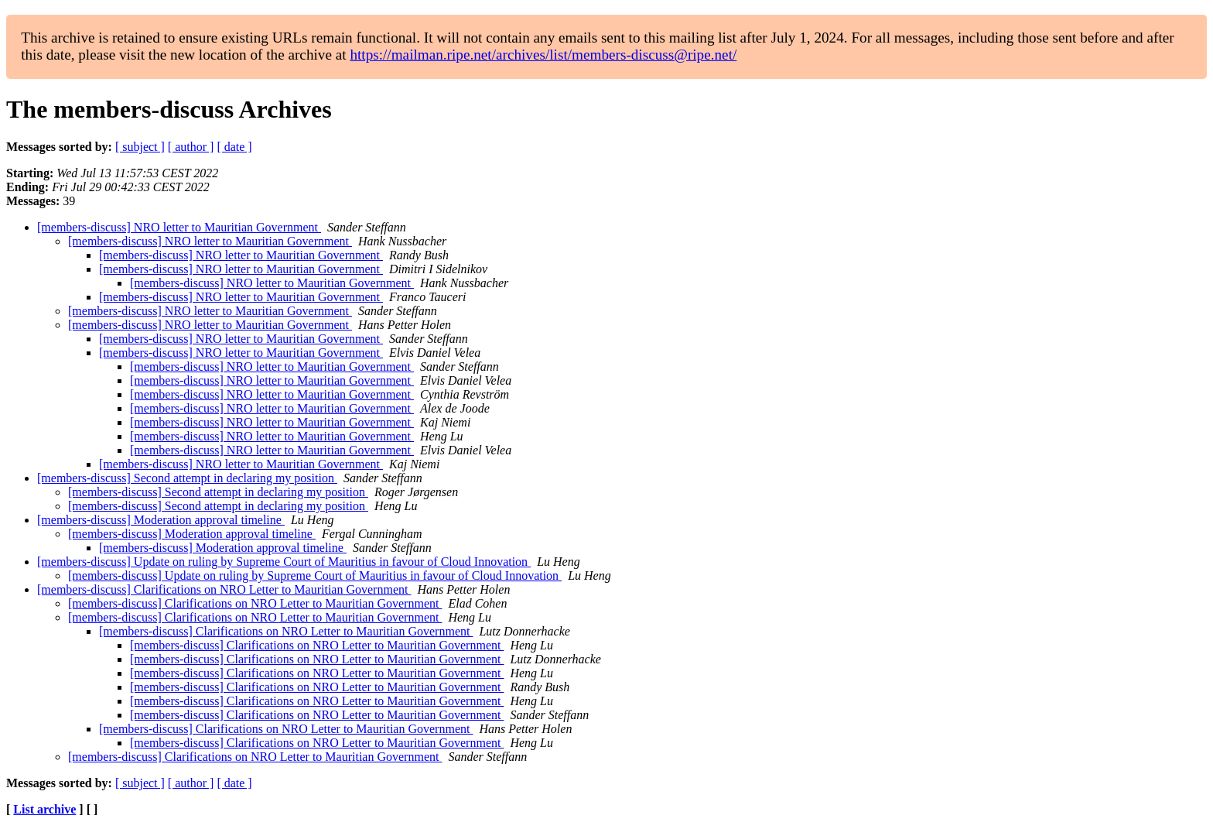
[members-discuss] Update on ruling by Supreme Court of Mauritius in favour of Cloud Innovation (284, 561)
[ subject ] (140, 146)
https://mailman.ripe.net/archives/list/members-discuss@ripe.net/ (543, 54)
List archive (44, 809)
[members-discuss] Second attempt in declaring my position (187, 478)
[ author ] (191, 146)
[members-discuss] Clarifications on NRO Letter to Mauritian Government (224, 589)
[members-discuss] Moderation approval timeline (161, 519)
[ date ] (234, 146)
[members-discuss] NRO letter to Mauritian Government (179, 227)
